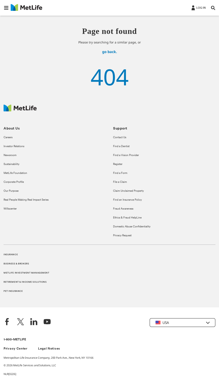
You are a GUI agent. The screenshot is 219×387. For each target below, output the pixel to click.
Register (117, 164)
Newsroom (10, 155)
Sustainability (11, 164)
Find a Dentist (121, 146)
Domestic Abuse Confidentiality (131, 226)
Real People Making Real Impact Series (26, 200)
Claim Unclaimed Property (128, 191)
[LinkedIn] (33, 322)
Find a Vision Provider (126, 155)
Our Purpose (11, 191)
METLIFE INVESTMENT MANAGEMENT (26, 273)
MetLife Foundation (15, 173)
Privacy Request (122, 235)
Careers (8, 137)
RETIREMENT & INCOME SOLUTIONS (25, 282)
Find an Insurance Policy (127, 200)
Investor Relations (14, 146)
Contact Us (119, 137)
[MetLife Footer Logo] (20, 110)
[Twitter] (20, 322)
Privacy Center (15, 348)
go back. (109, 51)
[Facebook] (7, 322)
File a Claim (120, 182)
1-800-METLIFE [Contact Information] (15, 339)
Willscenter (10, 209)
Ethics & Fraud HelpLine (127, 217)
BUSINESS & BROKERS (16, 264)
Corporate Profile (14, 182)
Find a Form (120, 173)
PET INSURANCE (13, 291)
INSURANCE (11, 254)
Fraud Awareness (123, 209)
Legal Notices (49, 348)
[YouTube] (47, 322)
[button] (6, 8)
